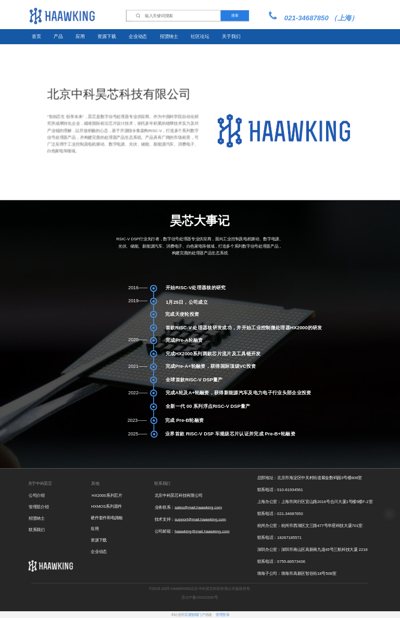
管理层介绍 (38, 507)
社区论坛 (200, 36)
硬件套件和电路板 (106, 518)
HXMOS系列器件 (106, 506)
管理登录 (222, 615)
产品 (58, 36)
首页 (36, 36)
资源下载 (106, 36)
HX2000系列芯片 (107, 495)
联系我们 (37, 529)
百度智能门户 (194, 615)
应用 (80, 36)
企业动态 (138, 36)
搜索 (234, 16)
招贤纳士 (169, 36)
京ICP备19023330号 (199, 597)
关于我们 (231, 36)
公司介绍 (37, 495)
